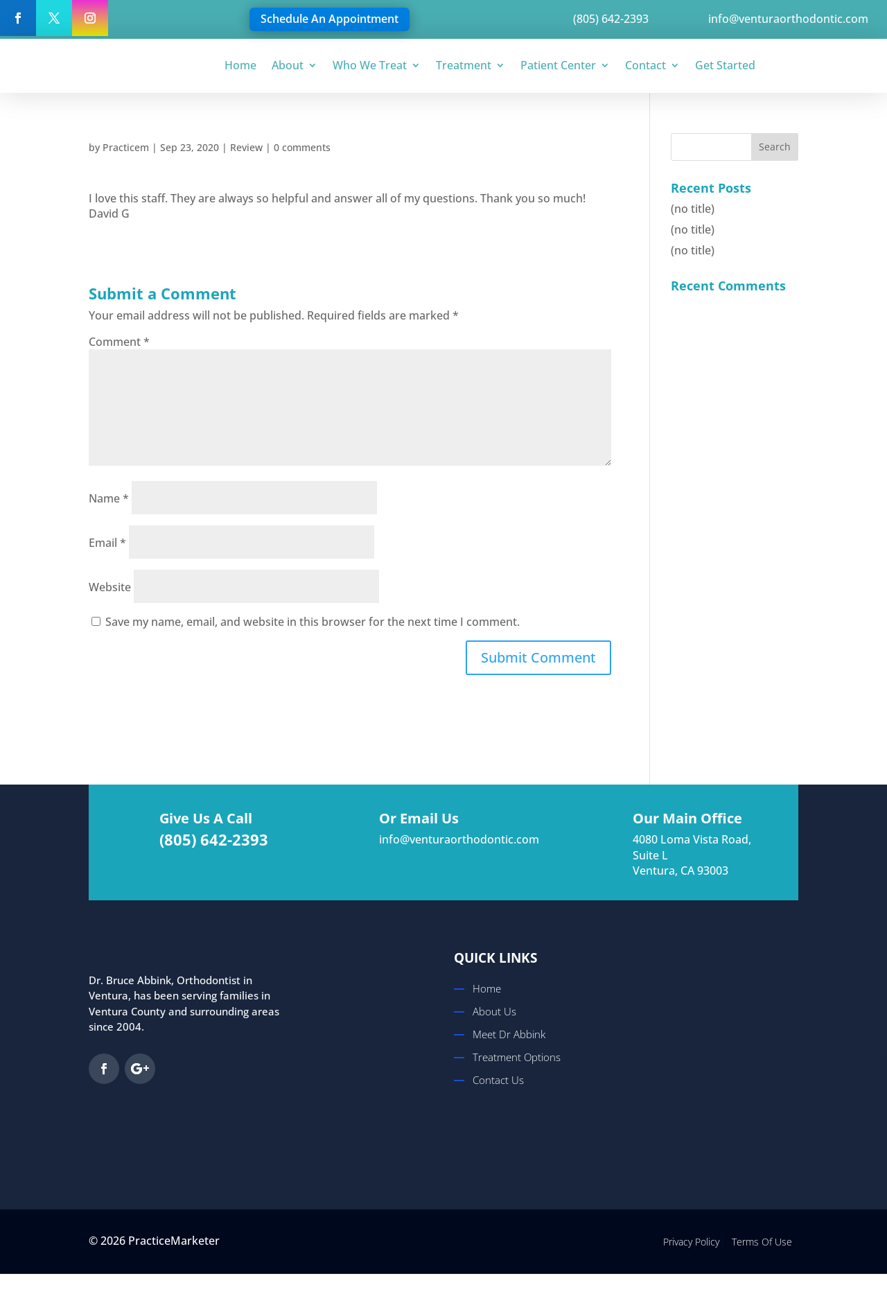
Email (107, 542)
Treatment (463, 65)
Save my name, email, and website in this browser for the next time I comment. (312, 621)
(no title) (692, 208)
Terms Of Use (762, 1241)
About (288, 65)
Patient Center (558, 65)
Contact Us (498, 1080)
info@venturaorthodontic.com (460, 839)
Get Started (725, 65)
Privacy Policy (691, 1241)
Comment (119, 341)
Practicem (126, 147)
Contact (645, 65)
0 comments (302, 147)
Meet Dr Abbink (509, 1034)
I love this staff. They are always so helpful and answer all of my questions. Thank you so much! (337, 198)
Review (246, 147)
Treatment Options (517, 1057)
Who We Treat (370, 65)
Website (110, 587)
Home (240, 65)
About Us (494, 1011)
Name (109, 498)
